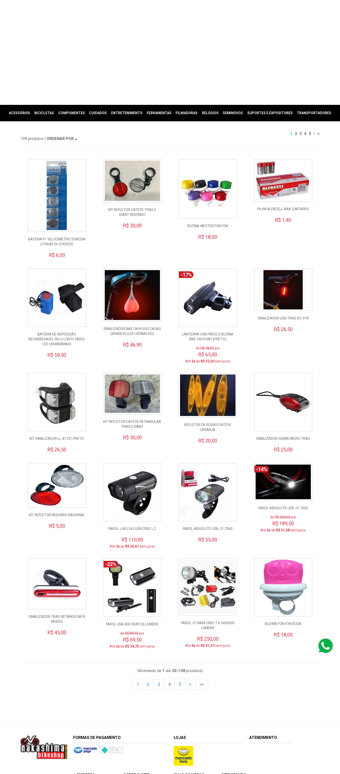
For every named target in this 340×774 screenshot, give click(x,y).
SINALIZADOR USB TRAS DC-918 (283, 241)
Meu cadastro (189, 708)
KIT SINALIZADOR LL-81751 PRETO (57, 362)
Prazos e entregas (142, 715)
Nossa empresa (90, 708)
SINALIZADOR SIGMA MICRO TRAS (283, 362)
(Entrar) (309, 15)
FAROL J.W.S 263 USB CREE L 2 (132, 452)
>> (201, 607)
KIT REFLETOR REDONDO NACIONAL (57, 438)
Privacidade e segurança (147, 722)
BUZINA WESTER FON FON (207, 149)
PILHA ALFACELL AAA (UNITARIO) (283, 132)
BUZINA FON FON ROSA (283, 547)
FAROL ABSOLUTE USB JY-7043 (208, 452)
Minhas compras (191, 715)
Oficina (84, 715)
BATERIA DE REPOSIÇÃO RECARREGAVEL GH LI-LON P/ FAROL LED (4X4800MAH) (56, 262)
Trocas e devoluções (144, 708)
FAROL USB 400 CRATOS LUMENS (132, 547)
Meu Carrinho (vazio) (273, 20)
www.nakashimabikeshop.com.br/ (216, 755)
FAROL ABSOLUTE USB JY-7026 (283, 431)
